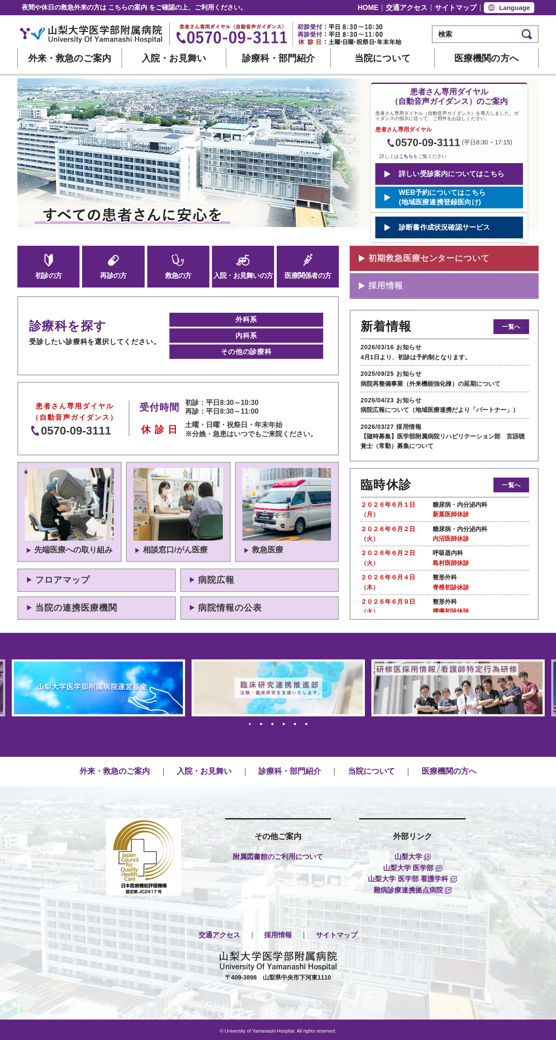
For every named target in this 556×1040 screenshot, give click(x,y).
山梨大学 (412, 854)
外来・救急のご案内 (69, 58)
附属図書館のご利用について (278, 854)
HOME (367, 7)
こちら (406, 156)
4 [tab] (283, 721)
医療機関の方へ (486, 58)
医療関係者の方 (308, 266)
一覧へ (511, 327)
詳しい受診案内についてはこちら (451, 173)
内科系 (246, 334)
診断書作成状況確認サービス (444, 227)
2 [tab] (261, 721)
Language (514, 7)
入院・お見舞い (174, 58)
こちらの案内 (127, 7)
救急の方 (178, 266)
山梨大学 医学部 (412, 865)
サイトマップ (456, 7)
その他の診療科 (246, 349)
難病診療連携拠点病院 (412, 887)
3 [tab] (272, 721)
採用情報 (278, 932)
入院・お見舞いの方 (243, 266)
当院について (382, 58)
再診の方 (113, 266)
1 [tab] (250, 721)
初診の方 (48, 266)
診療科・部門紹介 (278, 58)
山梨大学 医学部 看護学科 (412, 876)
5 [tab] (295, 721)
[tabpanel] (278, 684)
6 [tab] (306, 721)
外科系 (246, 319)
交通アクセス (406, 7)
